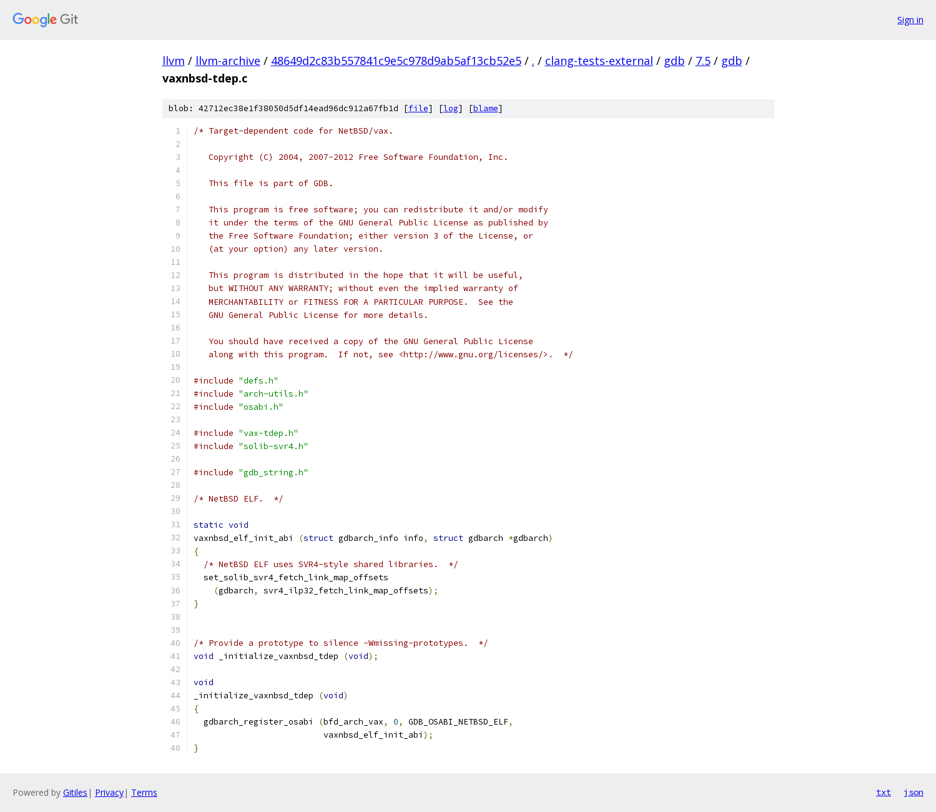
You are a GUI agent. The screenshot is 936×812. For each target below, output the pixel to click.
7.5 (703, 60)
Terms (144, 792)
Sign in (910, 20)
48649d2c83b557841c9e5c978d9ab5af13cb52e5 (396, 60)
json (914, 792)
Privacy (109, 792)
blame (485, 108)
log (450, 108)
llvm (173, 60)
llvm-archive (227, 60)
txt (883, 792)
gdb (674, 60)
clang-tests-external (599, 60)
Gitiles (75, 792)
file (418, 108)
